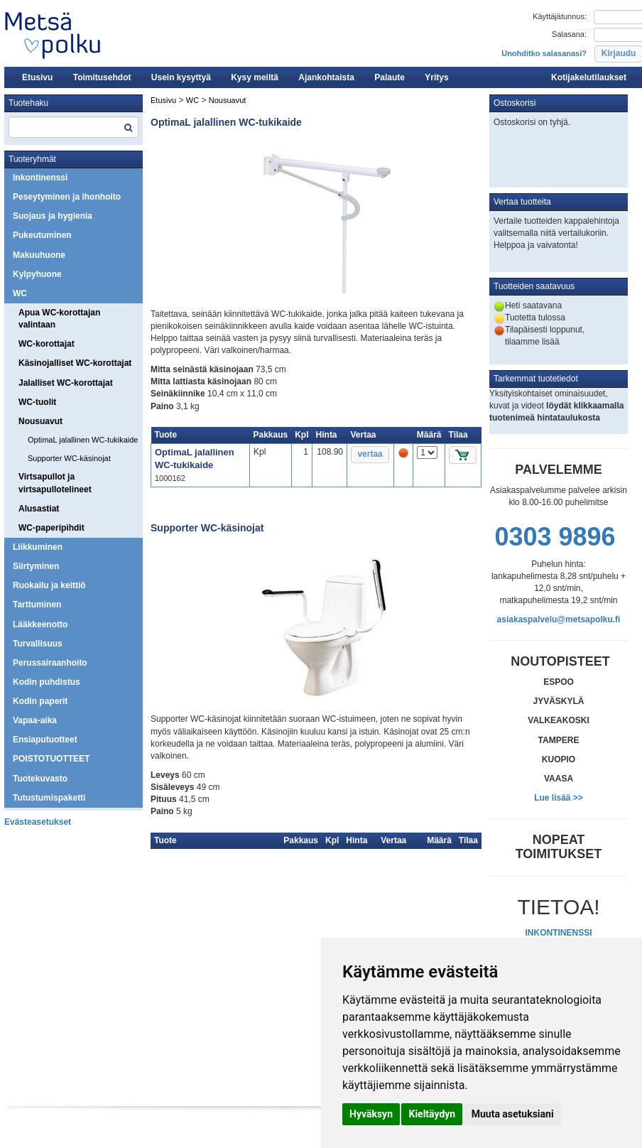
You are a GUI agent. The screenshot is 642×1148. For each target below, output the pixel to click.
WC (20, 293)
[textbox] (73, 127)
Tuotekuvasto (40, 779)
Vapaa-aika (35, 720)
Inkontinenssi (40, 178)
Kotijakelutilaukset (588, 77)
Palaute (389, 77)
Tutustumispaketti (49, 798)
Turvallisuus (37, 644)
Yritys (436, 77)
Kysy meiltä (254, 77)
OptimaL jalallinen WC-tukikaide (83, 439)
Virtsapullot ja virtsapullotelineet (55, 483)
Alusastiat (38, 509)
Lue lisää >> (558, 798)
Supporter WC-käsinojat (69, 458)
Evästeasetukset (37, 822)
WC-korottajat (46, 344)
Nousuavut (40, 421)
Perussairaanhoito (50, 663)
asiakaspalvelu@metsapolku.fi (559, 619)
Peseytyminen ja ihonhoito (67, 197)
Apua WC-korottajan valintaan (59, 319)
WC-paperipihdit (51, 528)
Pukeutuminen (42, 235)
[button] (370, 454)
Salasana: (569, 34)
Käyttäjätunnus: (560, 16)
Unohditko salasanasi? (544, 53)
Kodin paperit (40, 701)
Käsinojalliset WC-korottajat (74, 363)
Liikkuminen (37, 547)
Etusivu (37, 77)
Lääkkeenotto (40, 624)
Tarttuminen (37, 605)
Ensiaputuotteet (45, 739)
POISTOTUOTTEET (51, 759)
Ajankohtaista (326, 77)
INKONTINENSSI (558, 933)
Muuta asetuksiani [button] (513, 1114)
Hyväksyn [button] (371, 1114)
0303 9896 (554, 536)
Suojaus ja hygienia (52, 216)
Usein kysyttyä (181, 77)
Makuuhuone (39, 255)
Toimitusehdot (102, 77)
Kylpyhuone (37, 274)
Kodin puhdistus (46, 682)
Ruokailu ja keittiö (49, 585)
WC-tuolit (37, 402)
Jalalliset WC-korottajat (65, 383)
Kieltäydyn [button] (431, 1114)
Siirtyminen (36, 566)
